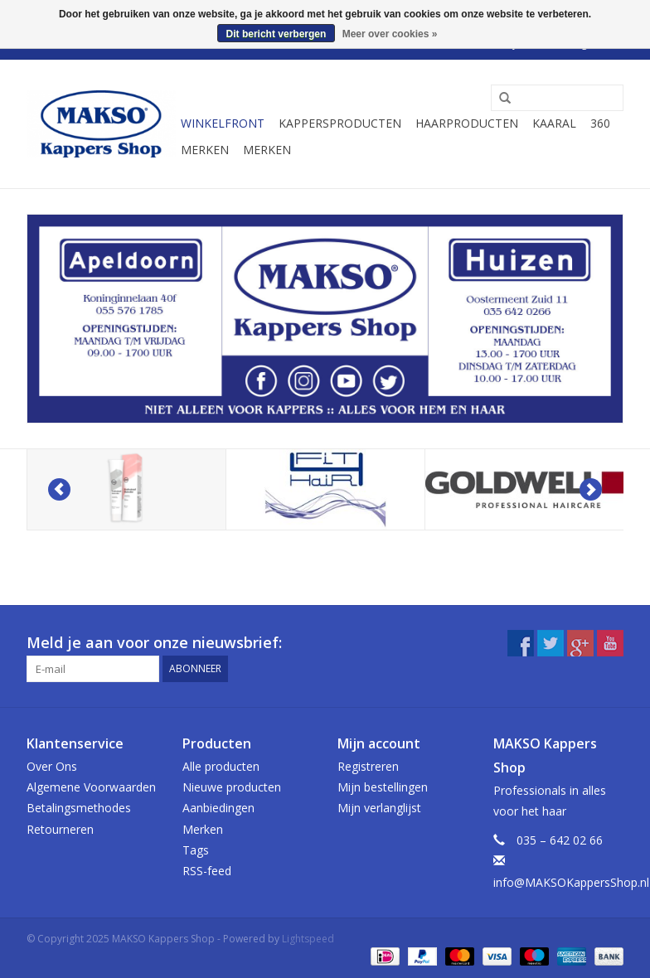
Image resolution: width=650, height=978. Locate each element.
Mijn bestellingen (382, 787)
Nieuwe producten (231, 787)
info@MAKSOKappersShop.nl (571, 882)
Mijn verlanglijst (379, 808)
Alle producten (221, 766)
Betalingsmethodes (79, 808)
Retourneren (60, 829)
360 (600, 123)
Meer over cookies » (390, 34)
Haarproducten (466, 123)
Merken (205, 149)
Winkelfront (222, 123)
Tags (195, 850)
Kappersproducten (340, 123)
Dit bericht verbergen (276, 34)
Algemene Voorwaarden (91, 787)
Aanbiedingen (218, 808)
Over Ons (52, 766)
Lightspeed (308, 939)
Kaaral (554, 123)
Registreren (368, 766)
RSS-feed (206, 871)
